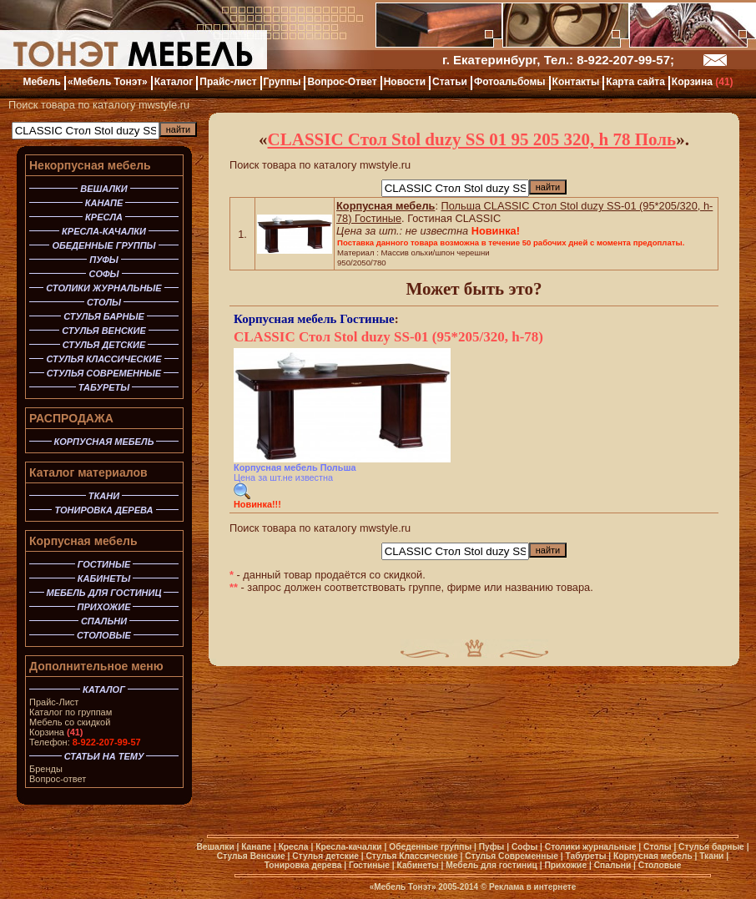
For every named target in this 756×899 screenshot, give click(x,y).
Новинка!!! (257, 504)
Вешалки (215, 846)
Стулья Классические (411, 856)
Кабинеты (418, 865)
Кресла (294, 846)
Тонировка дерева (303, 865)
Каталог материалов (88, 472)
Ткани (711, 856)
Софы (524, 846)
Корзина (56, 732)
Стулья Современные (511, 856)
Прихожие (565, 865)
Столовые (660, 865)
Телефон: (85, 742)
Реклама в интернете (532, 886)
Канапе (256, 846)
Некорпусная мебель (90, 165)
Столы (657, 846)
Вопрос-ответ (57, 779)
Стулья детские (325, 856)
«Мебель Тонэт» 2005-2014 (424, 886)
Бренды (46, 769)
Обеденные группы (430, 846)
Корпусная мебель (83, 541)
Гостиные (367, 319)
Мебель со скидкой (69, 722)
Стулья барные (711, 846)
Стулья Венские (251, 856)
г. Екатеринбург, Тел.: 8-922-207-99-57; (558, 60)
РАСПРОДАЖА (71, 418)
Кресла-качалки (348, 846)
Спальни (613, 865)
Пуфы (492, 846)
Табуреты (585, 856)
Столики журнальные (591, 846)
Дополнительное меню (96, 666)
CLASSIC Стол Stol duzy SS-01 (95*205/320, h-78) (388, 337)
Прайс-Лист (53, 702)
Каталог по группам (70, 712)
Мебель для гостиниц (491, 865)
